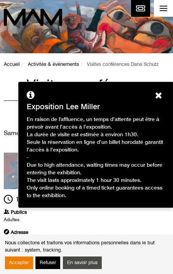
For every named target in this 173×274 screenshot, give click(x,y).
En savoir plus (82, 262)
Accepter (19, 262)
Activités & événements (53, 64)
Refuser (48, 262)
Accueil (12, 64)
